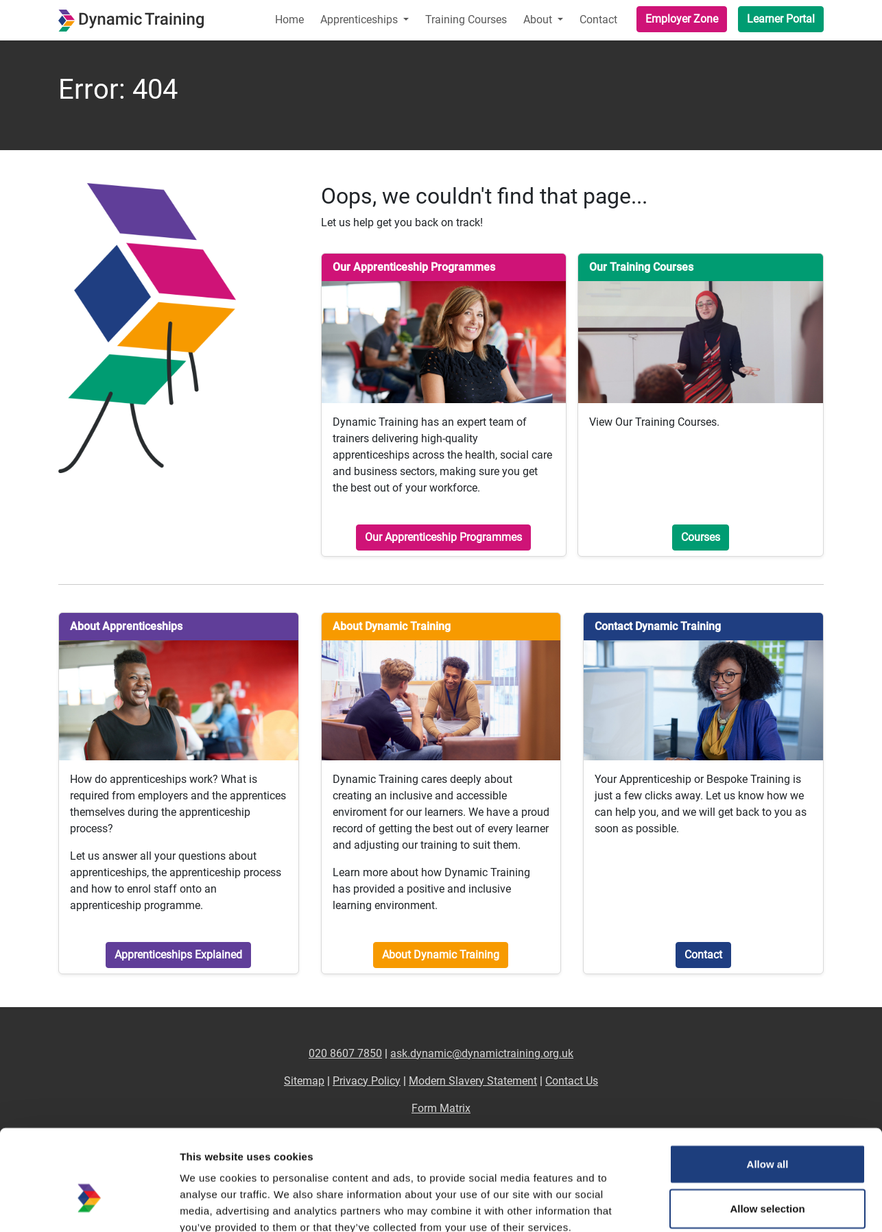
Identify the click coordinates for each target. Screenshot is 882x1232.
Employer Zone (681, 18)
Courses (700, 537)
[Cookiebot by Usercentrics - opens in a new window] (89, 1205)
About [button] (539, 19)
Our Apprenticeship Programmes (443, 537)
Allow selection (767, 1131)
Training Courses (466, 19)
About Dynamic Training (440, 954)
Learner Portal (781, 18)
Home (289, 19)
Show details (720, 1205)
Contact (598, 19)
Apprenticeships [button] (360, 19)
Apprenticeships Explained (178, 954)
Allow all (768, 1086)
